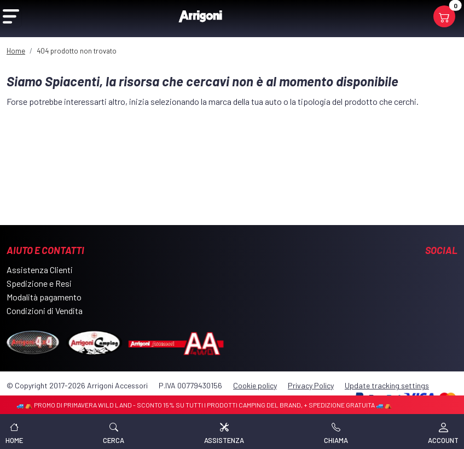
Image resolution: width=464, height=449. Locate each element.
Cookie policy (255, 385)
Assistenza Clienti (40, 269)
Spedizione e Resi (39, 283)
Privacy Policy (311, 385)
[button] (113, 431)
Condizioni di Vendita (45, 310)
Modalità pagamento (44, 297)
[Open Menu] (11, 16)
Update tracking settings (387, 385)
